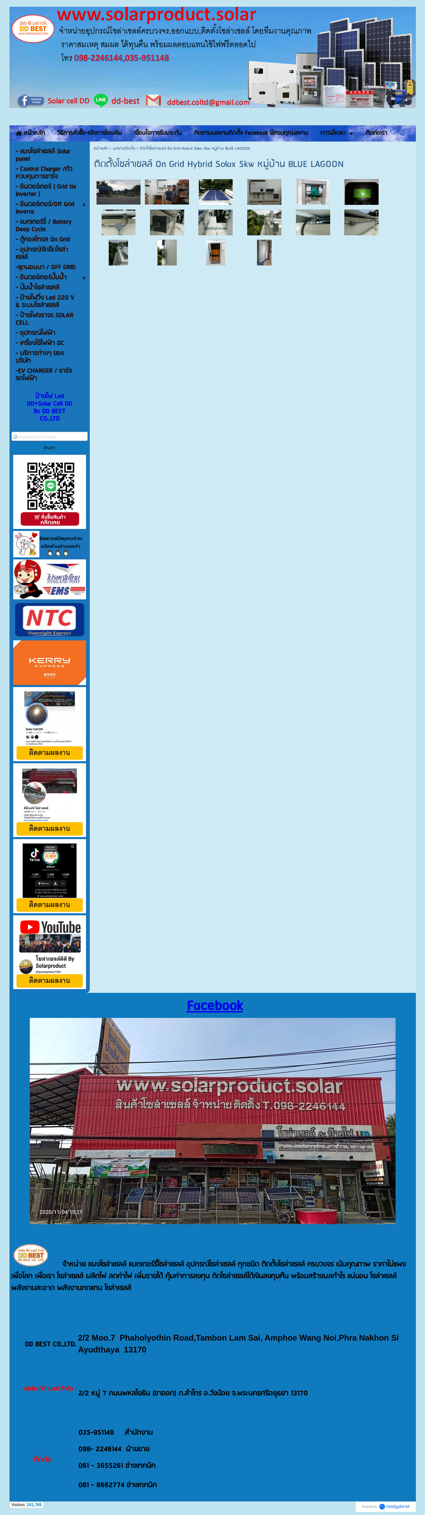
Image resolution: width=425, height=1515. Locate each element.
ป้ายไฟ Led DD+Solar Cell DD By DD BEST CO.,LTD (49, 407)
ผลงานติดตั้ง (124, 148)
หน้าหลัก (101, 148)
